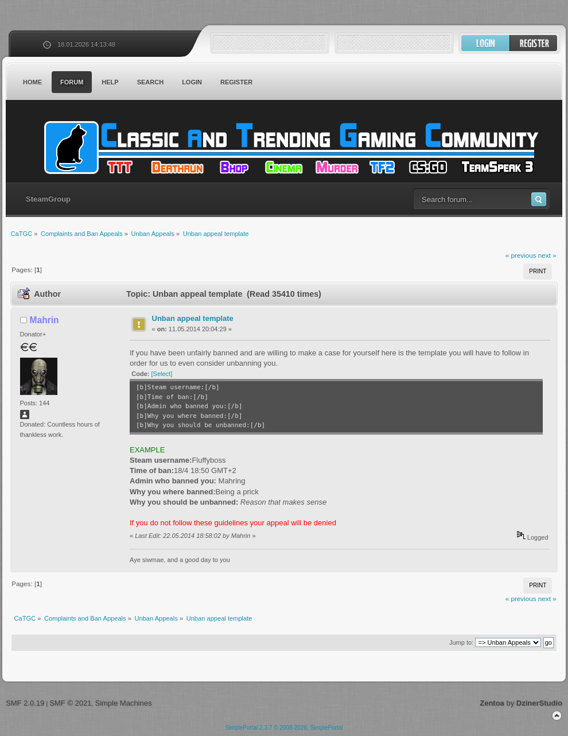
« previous (520, 255)
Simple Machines (123, 703)
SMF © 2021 (70, 703)
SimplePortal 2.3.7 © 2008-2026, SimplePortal (284, 728)
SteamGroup (48, 199)
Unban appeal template (193, 318)
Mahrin (44, 320)
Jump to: (461, 642)
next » (547, 255)
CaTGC (290, 147)
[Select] (162, 373)
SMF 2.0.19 (25, 703)
